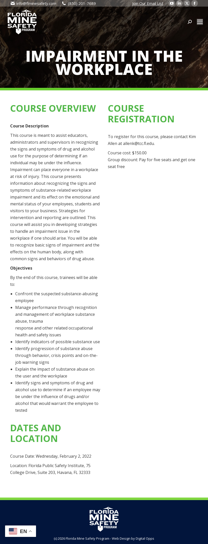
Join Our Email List (147, 3)
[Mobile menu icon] (200, 22)
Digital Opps (145, 538)
